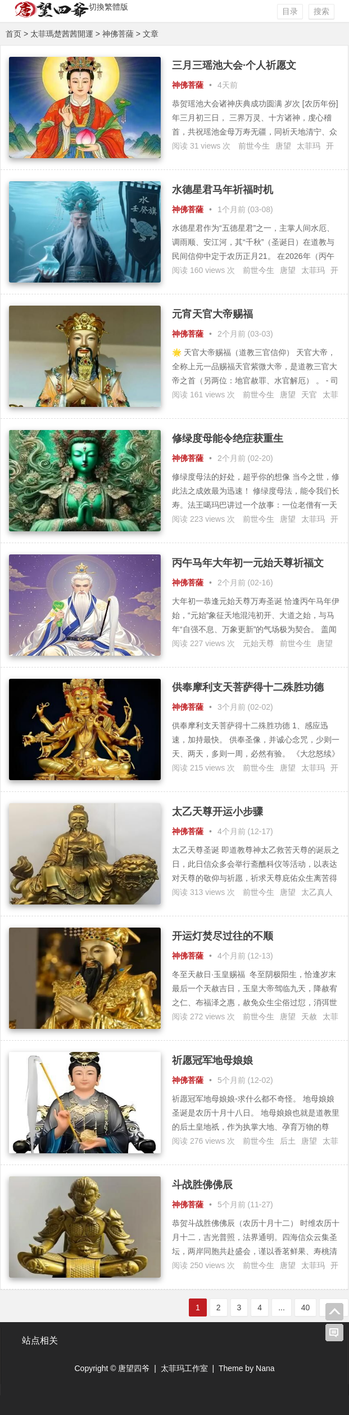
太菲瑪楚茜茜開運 (61, 33)
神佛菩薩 (118, 33)
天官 (309, 394)
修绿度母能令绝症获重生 (227, 438)
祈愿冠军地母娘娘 (212, 1060)
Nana (265, 1368)
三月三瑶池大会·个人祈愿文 (234, 65)
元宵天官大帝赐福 (212, 314)
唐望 (283, 145)
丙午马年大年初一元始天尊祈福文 (248, 562)
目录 (290, 11)
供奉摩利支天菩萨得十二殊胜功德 (248, 687)
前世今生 (254, 145)
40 (305, 1307)
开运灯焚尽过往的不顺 (222, 936)
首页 (13, 33)
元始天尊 (258, 643)
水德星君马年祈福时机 (222, 189)
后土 (288, 1140)
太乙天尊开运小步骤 (217, 811)
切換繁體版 (108, 6)
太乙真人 (317, 892)
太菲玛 (308, 145)
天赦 (309, 1016)
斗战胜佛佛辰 (202, 1184)
